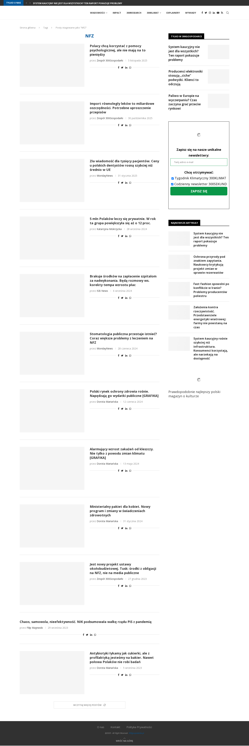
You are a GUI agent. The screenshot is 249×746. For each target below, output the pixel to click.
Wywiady (190, 12)
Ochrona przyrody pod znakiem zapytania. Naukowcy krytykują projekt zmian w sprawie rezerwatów (209, 265)
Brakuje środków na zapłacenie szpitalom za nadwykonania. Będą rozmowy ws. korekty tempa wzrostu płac (123, 280)
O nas (100, 727)
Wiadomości (97, 12)
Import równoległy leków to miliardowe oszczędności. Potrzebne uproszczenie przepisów (122, 108)
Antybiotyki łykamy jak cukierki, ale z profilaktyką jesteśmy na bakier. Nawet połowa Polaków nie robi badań (122, 657)
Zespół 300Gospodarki (110, 61)
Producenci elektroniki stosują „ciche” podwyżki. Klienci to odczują (185, 77)
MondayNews (105, 176)
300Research (133, 12)
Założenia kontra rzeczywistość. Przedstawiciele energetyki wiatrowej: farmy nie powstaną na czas (210, 318)
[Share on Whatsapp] (130, 67)
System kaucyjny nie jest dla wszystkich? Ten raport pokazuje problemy (77, 3)
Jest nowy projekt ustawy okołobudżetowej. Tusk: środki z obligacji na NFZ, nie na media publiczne (123, 568)
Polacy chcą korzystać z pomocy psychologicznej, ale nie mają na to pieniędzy (118, 50)
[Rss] (222, 13)
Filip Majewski (35, 628)
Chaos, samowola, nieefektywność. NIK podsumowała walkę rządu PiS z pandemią (86, 622)
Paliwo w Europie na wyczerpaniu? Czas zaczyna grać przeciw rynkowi (184, 102)
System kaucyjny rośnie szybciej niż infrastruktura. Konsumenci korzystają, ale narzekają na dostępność (210, 349)
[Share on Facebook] (118, 67)
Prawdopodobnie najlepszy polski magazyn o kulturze (197, 385)
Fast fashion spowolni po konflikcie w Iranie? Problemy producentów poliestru (211, 290)
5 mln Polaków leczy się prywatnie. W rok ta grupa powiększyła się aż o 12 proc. (123, 221)
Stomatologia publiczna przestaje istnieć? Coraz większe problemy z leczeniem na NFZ (123, 338)
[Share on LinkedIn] (126, 67)
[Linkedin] (214, 13)
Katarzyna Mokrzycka (109, 229)
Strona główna (27, 28)
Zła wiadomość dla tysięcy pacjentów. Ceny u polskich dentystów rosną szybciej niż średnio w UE (124, 165)
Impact (117, 12)
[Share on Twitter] (122, 67)
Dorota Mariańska (107, 402)
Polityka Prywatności (139, 727)
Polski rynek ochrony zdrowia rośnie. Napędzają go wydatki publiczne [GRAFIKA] (124, 394)
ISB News (102, 291)
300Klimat (153, 12)
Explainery (173, 12)
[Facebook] (202, 13)
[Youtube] (218, 13)
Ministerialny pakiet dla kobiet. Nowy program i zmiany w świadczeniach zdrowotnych (120, 511)
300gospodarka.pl (136, 733)
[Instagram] (210, 13)
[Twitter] (206, 13)
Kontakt (115, 727)
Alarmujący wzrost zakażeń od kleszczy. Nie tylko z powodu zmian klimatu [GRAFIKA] (122, 453)
